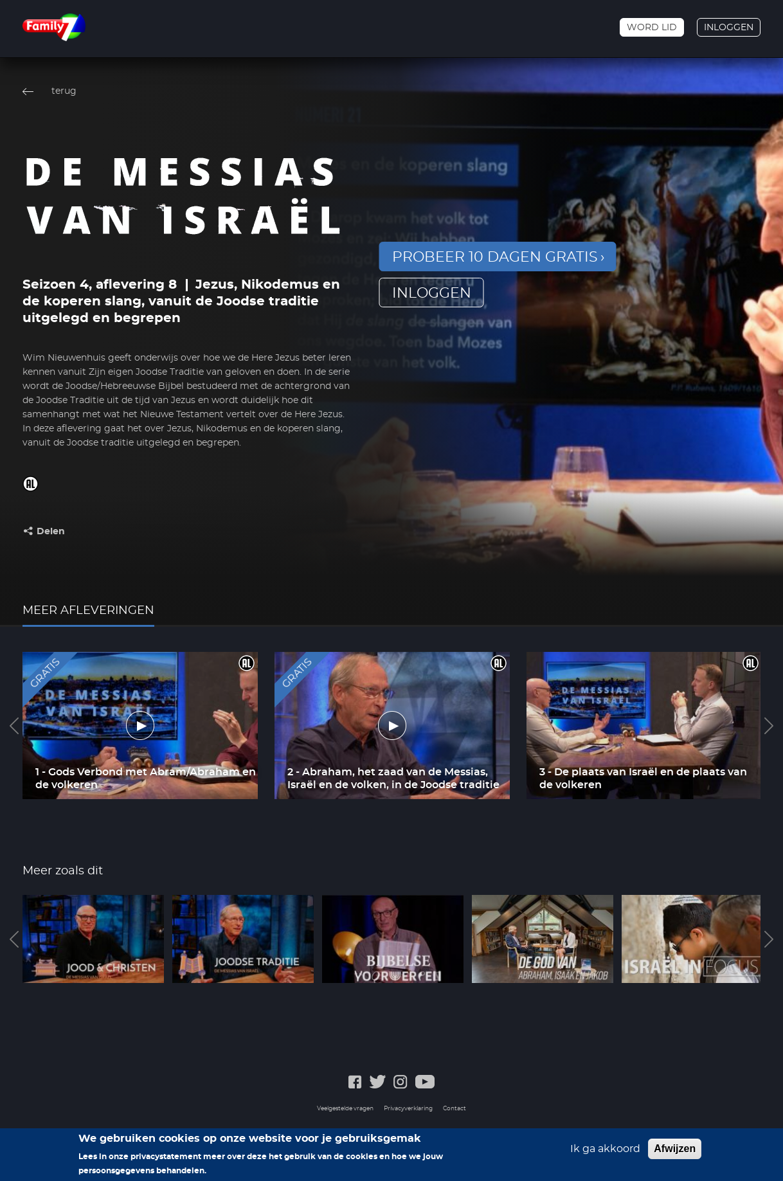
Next (769, 725)
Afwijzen (675, 1153)
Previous (14, 725)
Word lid (652, 27)
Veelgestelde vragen (345, 1109)
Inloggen (728, 27)
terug (63, 91)
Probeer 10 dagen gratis (495, 257)
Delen (51, 531)
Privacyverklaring (408, 1109)
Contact (454, 1109)
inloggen (431, 293)
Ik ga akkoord (605, 1153)
